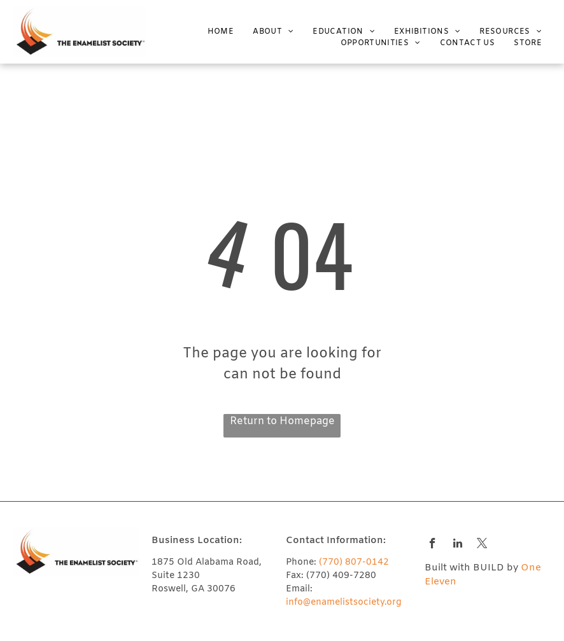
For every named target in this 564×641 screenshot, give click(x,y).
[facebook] (433, 545)
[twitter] (482, 545)
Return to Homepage (282, 421)
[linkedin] (457, 545)
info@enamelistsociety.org (344, 602)
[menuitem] (211, 32)
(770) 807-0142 (354, 562)
